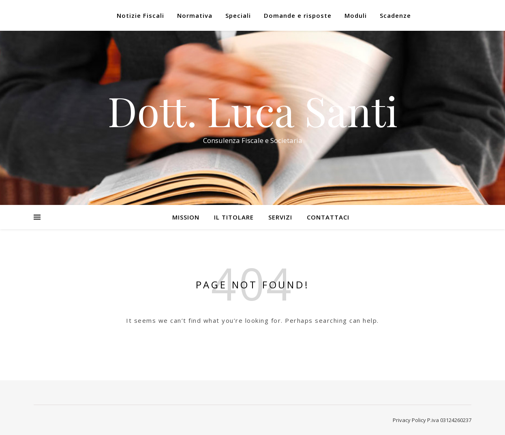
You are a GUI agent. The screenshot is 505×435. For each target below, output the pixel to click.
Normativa (194, 15)
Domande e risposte (298, 15)
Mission (185, 217)
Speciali (238, 15)
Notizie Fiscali (140, 15)
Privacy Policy (409, 420)
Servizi (280, 217)
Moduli (356, 15)
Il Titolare (234, 217)
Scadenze (395, 15)
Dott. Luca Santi (253, 110)
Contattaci (328, 217)
